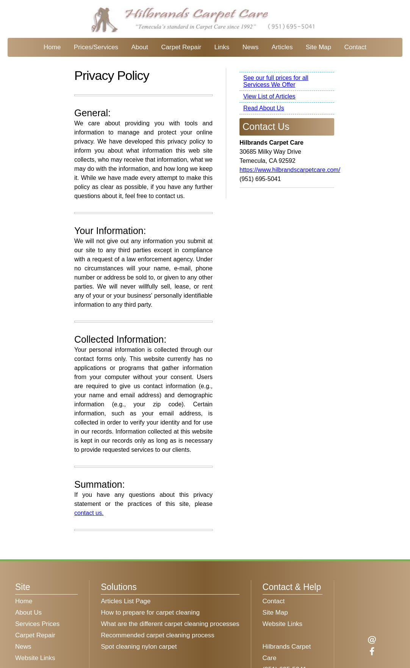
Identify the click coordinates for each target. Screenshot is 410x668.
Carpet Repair (181, 47)
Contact (355, 47)
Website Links (35, 658)
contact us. (88, 513)
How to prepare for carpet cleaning (150, 612)
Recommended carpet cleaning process (157, 635)
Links (222, 47)
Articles (282, 47)
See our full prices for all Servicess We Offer (275, 81)
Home (52, 47)
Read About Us (263, 108)
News (251, 47)
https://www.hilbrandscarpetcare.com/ (289, 170)
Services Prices (37, 623)
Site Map (318, 47)
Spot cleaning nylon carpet (139, 646)
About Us (28, 612)
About (139, 47)
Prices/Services (96, 47)
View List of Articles (269, 96)
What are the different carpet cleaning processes (170, 623)
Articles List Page (125, 601)
